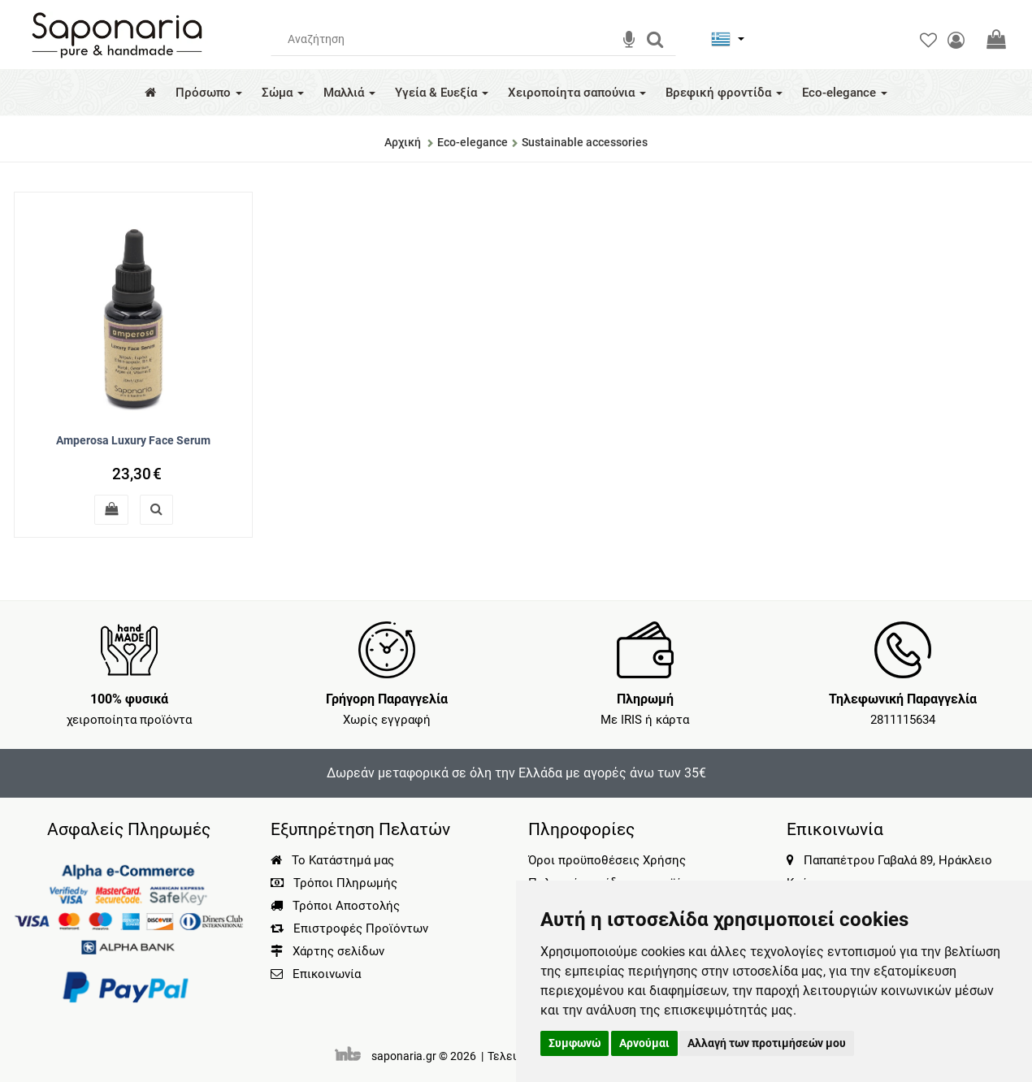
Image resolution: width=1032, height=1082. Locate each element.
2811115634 (902, 719)
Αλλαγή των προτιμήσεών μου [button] (766, 1043)
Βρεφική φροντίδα (724, 92)
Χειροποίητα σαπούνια (577, 92)
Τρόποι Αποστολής (335, 905)
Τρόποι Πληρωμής (334, 883)
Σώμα (283, 92)
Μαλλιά (349, 92)
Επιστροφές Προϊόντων (349, 928)
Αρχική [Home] (402, 142)
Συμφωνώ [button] (575, 1043)
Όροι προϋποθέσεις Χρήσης (607, 860)
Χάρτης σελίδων (327, 951)
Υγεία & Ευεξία (441, 92)
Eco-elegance (844, 92)
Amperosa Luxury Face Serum (133, 440)
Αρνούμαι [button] (644, 1043)
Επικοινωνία (327, 974)
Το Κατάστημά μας (332, 860)
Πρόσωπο (209, 92)
